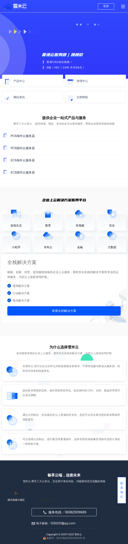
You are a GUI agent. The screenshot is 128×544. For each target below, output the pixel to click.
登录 (106, 6)
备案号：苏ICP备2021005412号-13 (66, 538)
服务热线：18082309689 (64, 512)
